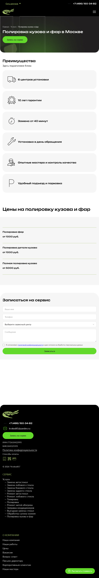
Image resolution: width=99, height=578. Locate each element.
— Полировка (12, 502)
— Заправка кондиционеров (19, 507)
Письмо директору (13, 560)
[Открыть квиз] (80, 571)
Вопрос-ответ (10, 556)
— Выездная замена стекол (19, 510)
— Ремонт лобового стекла (19, 496)
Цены (6, 548)
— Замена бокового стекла (19, 487)
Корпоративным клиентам (17, 564)
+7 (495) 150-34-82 (84, 3)
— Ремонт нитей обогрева (19, 505)
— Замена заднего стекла (18, 490)
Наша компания (11, 540)
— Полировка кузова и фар (19, 516)
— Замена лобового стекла (19, 485)
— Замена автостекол (16, 482)
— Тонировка (11, 499)
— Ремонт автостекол (16, 493)
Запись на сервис (15, 39)
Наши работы (10, 544)
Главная (6, 27)
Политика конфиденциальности (20, 450)
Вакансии (8, 552)
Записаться (49, 351)
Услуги (13, 27)
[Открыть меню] (94, 12)
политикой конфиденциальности (30, 345)
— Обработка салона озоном (20, 513)
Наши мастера (10, 569)
